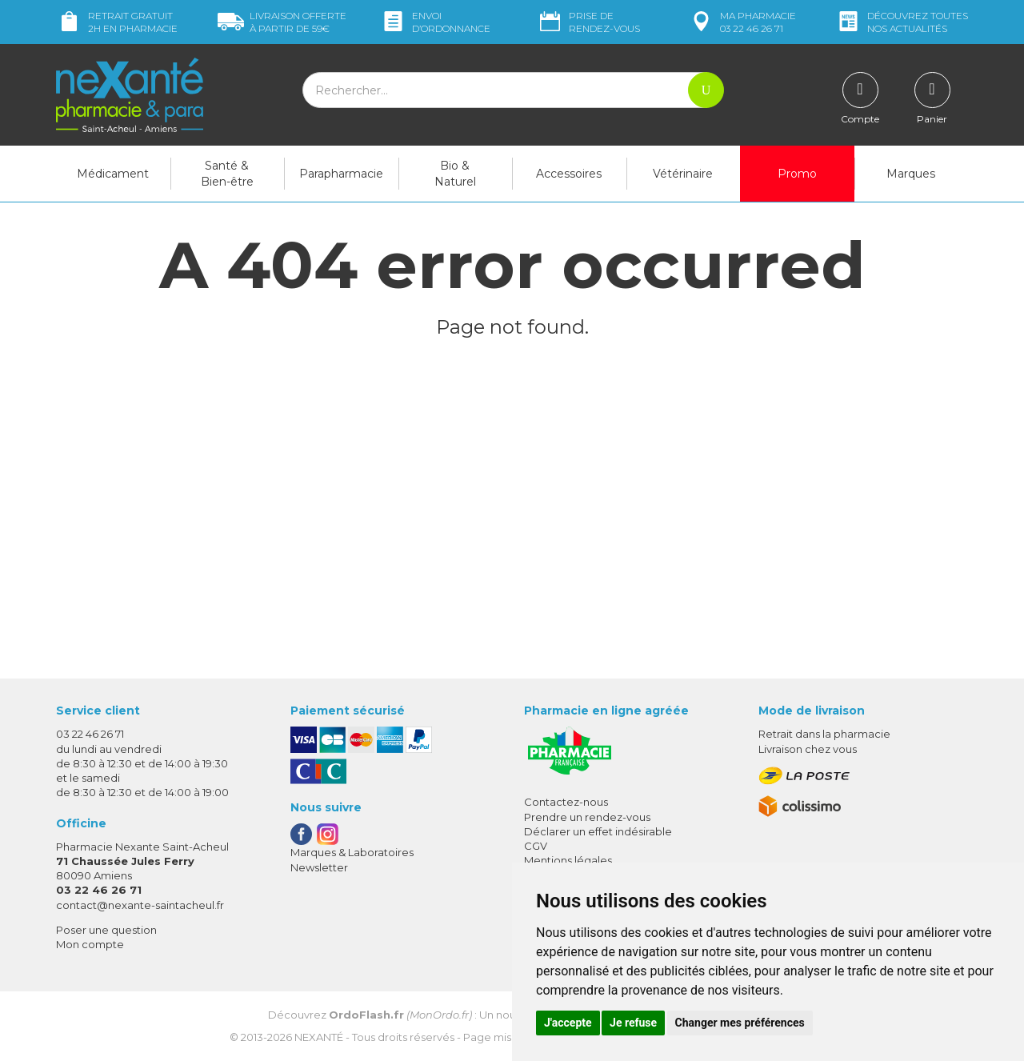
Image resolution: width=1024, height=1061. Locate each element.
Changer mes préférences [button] (740, 1022)
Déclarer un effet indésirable (598, 831)
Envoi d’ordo (435, 22)
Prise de (588, 22)
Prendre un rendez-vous (587, 817)
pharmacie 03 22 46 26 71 (742, 22)
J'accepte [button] (568, 1022)
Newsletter (319, 867)
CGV (535, 845)
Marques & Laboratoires (352, 852)
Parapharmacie (341, 173)
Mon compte (90, 944)
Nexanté (318, 1037)
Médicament (113, 173)
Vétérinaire (683, 173)
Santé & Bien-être (227, 173)
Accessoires (569, 173)
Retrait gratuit (117, 22)
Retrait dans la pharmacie (824, 733)
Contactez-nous (566, 801)
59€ (282, 22)
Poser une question (106, 929)
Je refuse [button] (633, 1022)
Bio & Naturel (455, 173)
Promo (797, 173)
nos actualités (901, 22)
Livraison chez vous (807, 749)
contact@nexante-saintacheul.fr (140, 905)
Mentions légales (568, 860)
